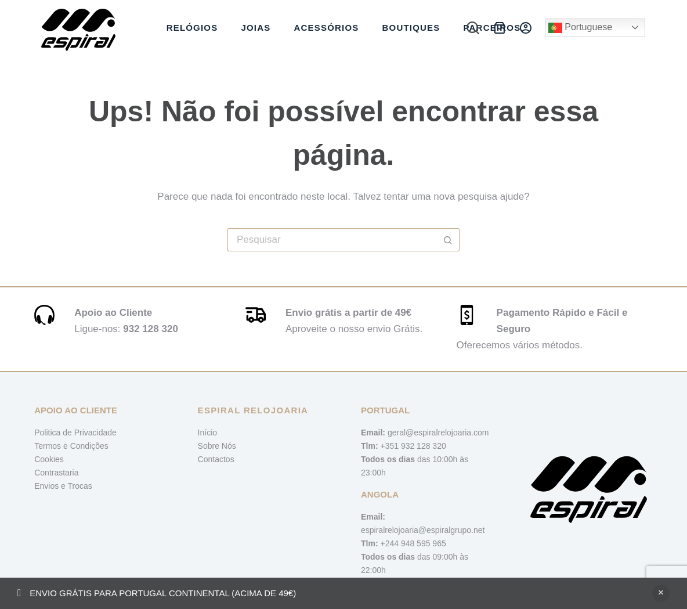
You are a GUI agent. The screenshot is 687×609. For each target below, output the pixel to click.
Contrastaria (56, 472)
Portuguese (580, 28)
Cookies (49, 459)
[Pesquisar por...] (331, 239)
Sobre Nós (217, 446)
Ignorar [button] (661, 593)
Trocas (80, 486)
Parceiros (491, 28)
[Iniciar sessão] (525, 28)
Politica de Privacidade (75, 432)
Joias (255, 28)
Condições (89, 446)
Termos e (52, 446)
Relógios (192, 28)
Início (207, 432)
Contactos (216, 459)
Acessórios (326, 28)
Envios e (50, 486)
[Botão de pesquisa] (448, 239)
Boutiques (411, 28)
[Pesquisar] (473, 27)
